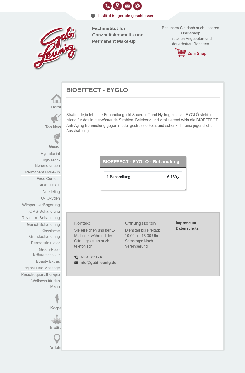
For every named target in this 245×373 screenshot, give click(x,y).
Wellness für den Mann (45, 283)
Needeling (51, 192)
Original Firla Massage (41, 268)
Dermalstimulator (45, 243)
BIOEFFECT (49, 185)
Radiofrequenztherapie (40, 275)
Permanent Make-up (42, 172)
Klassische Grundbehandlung (44, 233)
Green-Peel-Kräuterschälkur (46, 252)
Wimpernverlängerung (41, 205)
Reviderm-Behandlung (41, 218)
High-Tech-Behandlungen (47, 162)
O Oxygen (50, 198)
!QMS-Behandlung (44, 211)
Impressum (186, 223)
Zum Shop (190, 53)
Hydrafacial (50, 154)
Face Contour (48, 179)
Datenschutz (187, 228)
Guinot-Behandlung (43, 225)
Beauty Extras (48, 261)
